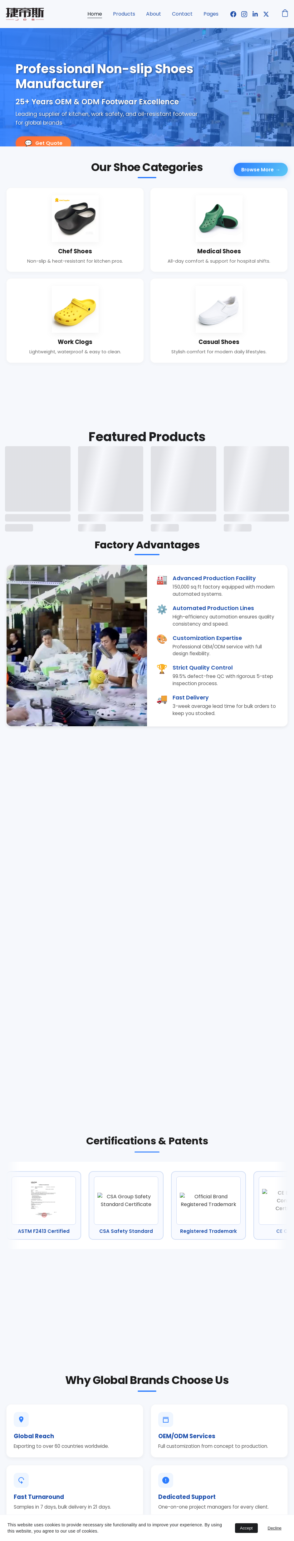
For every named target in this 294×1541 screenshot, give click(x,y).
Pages (210, 13)
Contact (182, 13)
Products (124, 13)
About (153, 13)
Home (94, 13)
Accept (246, 1528)
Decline (275, 1528)
